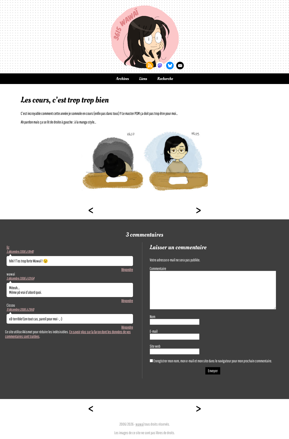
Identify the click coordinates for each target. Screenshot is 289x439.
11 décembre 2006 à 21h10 (20, 309)
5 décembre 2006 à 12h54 (20, 278)
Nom (152, 316)
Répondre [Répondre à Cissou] (127, 327)
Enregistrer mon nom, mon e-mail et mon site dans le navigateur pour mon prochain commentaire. (212, 361)
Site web (155, 346)
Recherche (165, 78)
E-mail (154, 331)
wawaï (140, 424)
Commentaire (158, 268)
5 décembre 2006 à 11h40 (20, 251)
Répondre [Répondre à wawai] (127, 300)
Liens (143, 78)
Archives (122, 78)
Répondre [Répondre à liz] (127, 269)
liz (8, 247)
